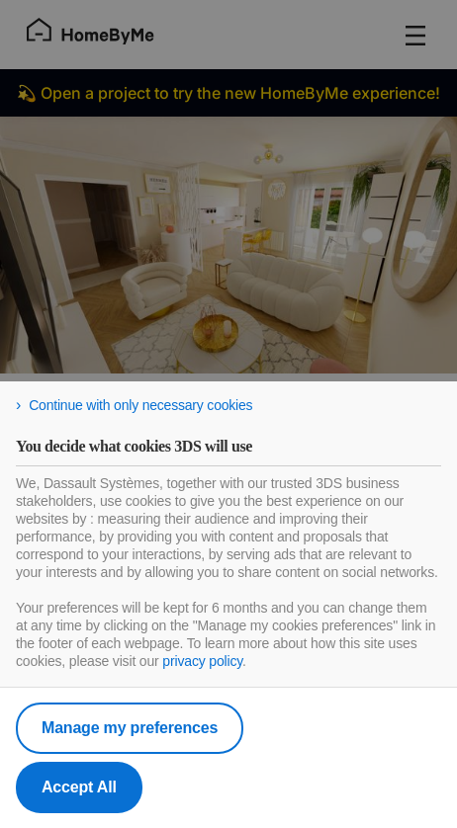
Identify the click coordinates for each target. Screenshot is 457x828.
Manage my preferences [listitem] (130, 727)
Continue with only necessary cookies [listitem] (140, 405)
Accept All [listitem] (79, 787)
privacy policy (202, 661)
